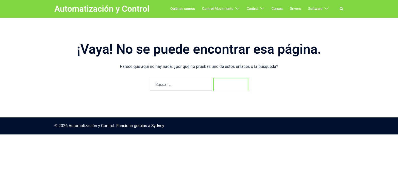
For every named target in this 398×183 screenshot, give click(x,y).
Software (315, 9)
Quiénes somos (182, 9)
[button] (342, 9)
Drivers (295, 9)
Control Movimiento (217, 9)
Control (252, 9)
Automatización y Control (101, 9)
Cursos (277, 9)
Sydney (157, 126)
